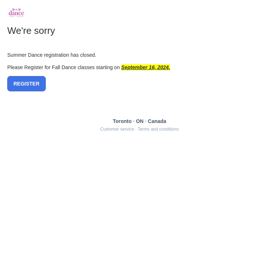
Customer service (117, 129)
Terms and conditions (158, 129)
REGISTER (26, 84)
